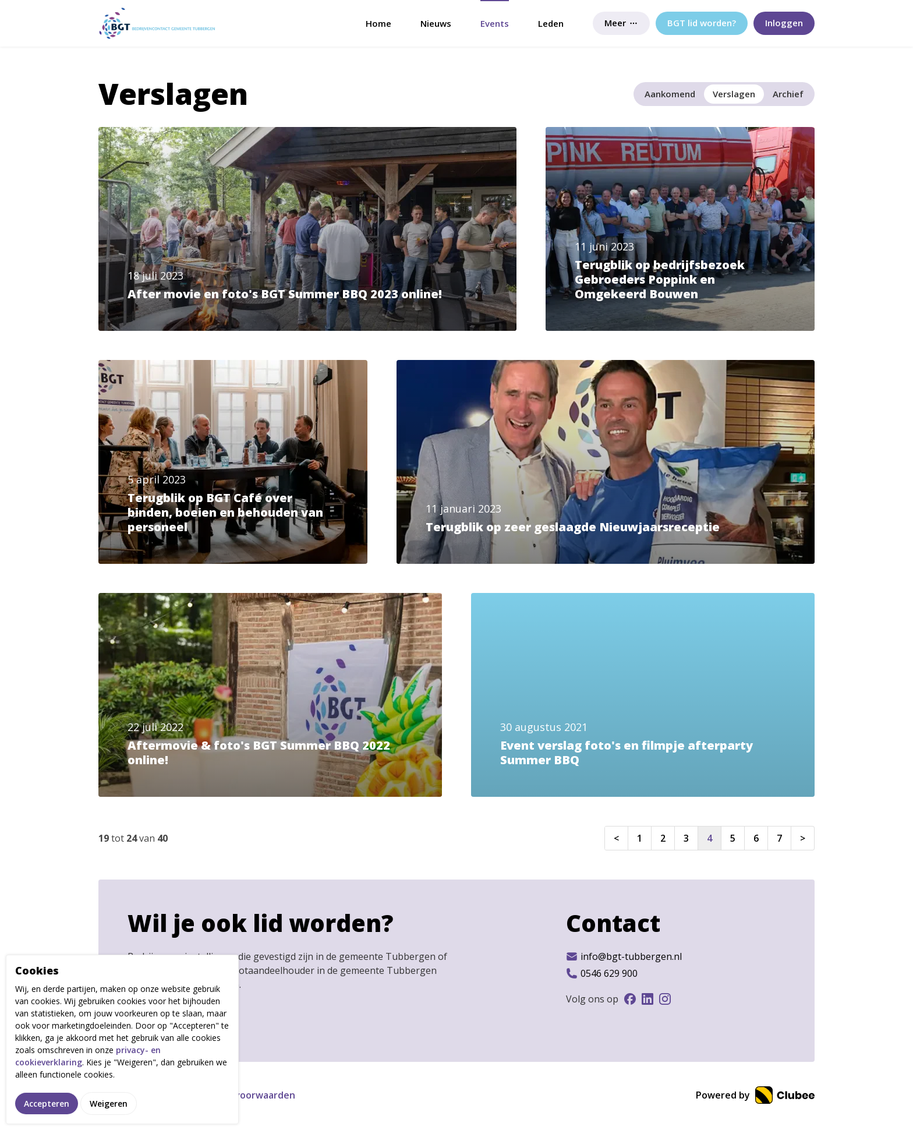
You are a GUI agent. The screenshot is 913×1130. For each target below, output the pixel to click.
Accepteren (46, 1103)
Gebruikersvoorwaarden (239, 1095)
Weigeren (109, 1103)
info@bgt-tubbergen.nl (624, 956)
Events (494, 23)
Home (378, 23)
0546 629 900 (602, 973)
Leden (551, 23)
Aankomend (670, 94)
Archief (788, 94)
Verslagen (734, 94)
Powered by (755, 1095)
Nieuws (435, 23)
